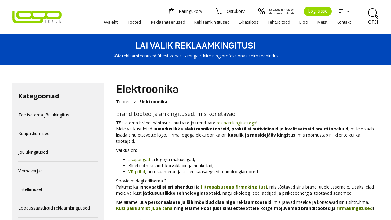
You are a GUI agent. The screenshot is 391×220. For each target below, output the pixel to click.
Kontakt (344, 22)
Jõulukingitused (33, 152)
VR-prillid (136, 171)
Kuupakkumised (33, 133)
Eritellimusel (30, 189)
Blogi (303, 22)
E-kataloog (248, 22)
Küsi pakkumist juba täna (144, 208)
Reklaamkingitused (212, 22)
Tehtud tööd (279, 22)
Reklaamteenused (168, 22)
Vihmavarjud (30, 171)
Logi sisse (317, 11)
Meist (322, 22)
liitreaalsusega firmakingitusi (234, 187)
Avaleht (111, 22)
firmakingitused (355, 208)
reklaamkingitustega (236, 123)
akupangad (139, 159)
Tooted (134, 22)
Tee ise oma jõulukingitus (43, 115)
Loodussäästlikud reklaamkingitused (54, 208)
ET (344, 11)
